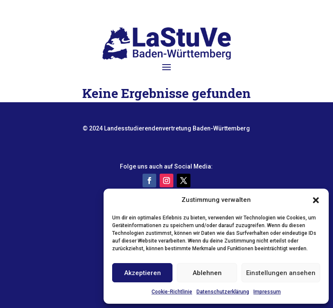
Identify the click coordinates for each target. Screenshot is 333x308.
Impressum (267, 292)
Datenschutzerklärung (222, 292)
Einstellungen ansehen (280, 273)
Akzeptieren (142, 273)
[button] (316, 200)
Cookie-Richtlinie (172, 292)
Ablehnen (207, 273)
